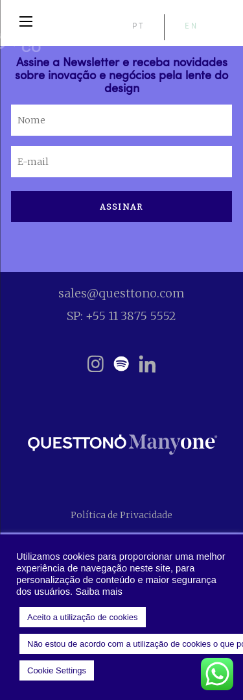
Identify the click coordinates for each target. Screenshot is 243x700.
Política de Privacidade (121, 515)
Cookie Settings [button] (56, 670)
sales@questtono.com (121, 293)
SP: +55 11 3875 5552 (121, 315)
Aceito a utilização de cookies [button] (82, 617)
